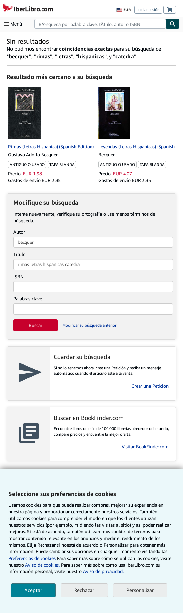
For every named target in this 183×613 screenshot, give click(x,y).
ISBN (18, 276)
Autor (19, 232)
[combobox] (100, 24)
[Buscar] (172, 24)
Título (19, 254)
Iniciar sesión (148, 9)
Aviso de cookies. (42, 565)
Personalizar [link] (140, 590)
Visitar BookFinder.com (145, 446)
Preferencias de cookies (32, 558)
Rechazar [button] (84, 590)
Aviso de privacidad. (103, 571)
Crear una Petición (150, 385)
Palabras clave (27, 298)
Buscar (35, 325)
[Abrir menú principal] (14, 24)
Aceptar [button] (33, 590)
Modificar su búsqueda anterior (89, 325)
